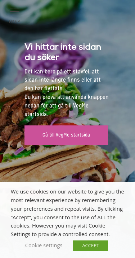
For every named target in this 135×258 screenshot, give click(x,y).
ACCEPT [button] (90, 245)
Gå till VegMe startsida (66, 135)
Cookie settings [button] (44, 245)
